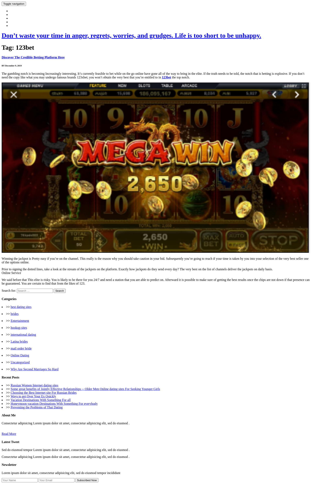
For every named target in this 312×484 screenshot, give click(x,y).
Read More (9, 434)
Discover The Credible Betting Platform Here (33, 57)
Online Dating (20, 355)
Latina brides (19, 341)
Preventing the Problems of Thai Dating (37, 407)
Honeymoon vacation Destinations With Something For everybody (54, 403)
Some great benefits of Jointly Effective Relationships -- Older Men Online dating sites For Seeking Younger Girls (85, 389)
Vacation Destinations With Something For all (41, 400)
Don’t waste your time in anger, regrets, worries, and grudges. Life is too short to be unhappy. (131, 35)
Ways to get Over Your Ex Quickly (33, 396)
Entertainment (20, 320)
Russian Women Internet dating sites (34, 385)
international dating (23, 334)
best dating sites (21, 307)
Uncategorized (20, 362)
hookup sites (19, 327)
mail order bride (21, 348)
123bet (166, 77)
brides (15, 314)
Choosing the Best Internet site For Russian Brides (44, 392)
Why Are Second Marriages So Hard (34, 369)
